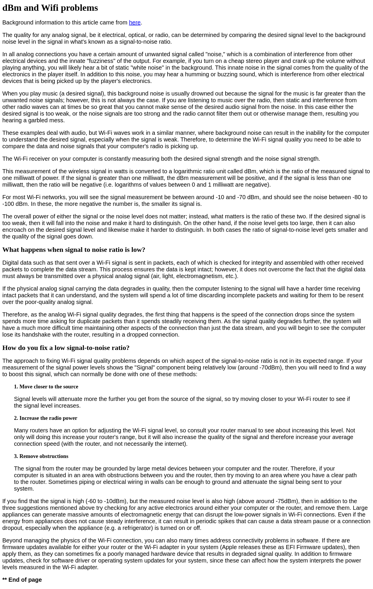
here (135, 22)
